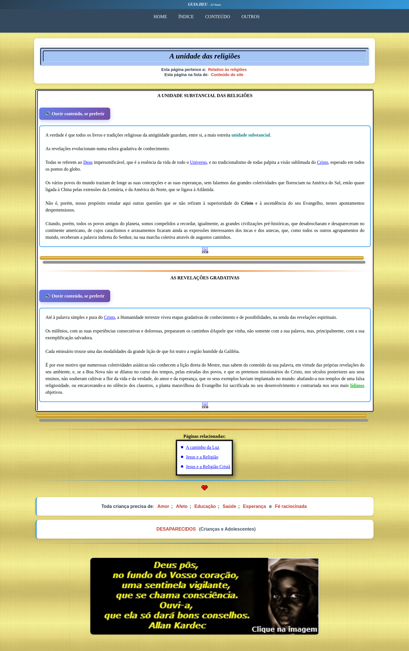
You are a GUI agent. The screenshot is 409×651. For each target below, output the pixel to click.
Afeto (181, 506)
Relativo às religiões (227, 69)
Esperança (254, 506)
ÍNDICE (186, 16)
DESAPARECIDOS (176, 529)
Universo (198, 162)
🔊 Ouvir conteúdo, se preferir (75, 113)
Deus (88, 162)
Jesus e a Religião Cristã (208, 466)
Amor (163, 506)
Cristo (322, 162)
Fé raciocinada (291, 506)
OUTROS (250, 16)
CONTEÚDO (217, 16)
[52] (205, 249)
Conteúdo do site (227, 74)
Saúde (229, 506)
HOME (160, 16)
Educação (205, 506)
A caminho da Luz (202, 447)
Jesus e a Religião (202, 457)
